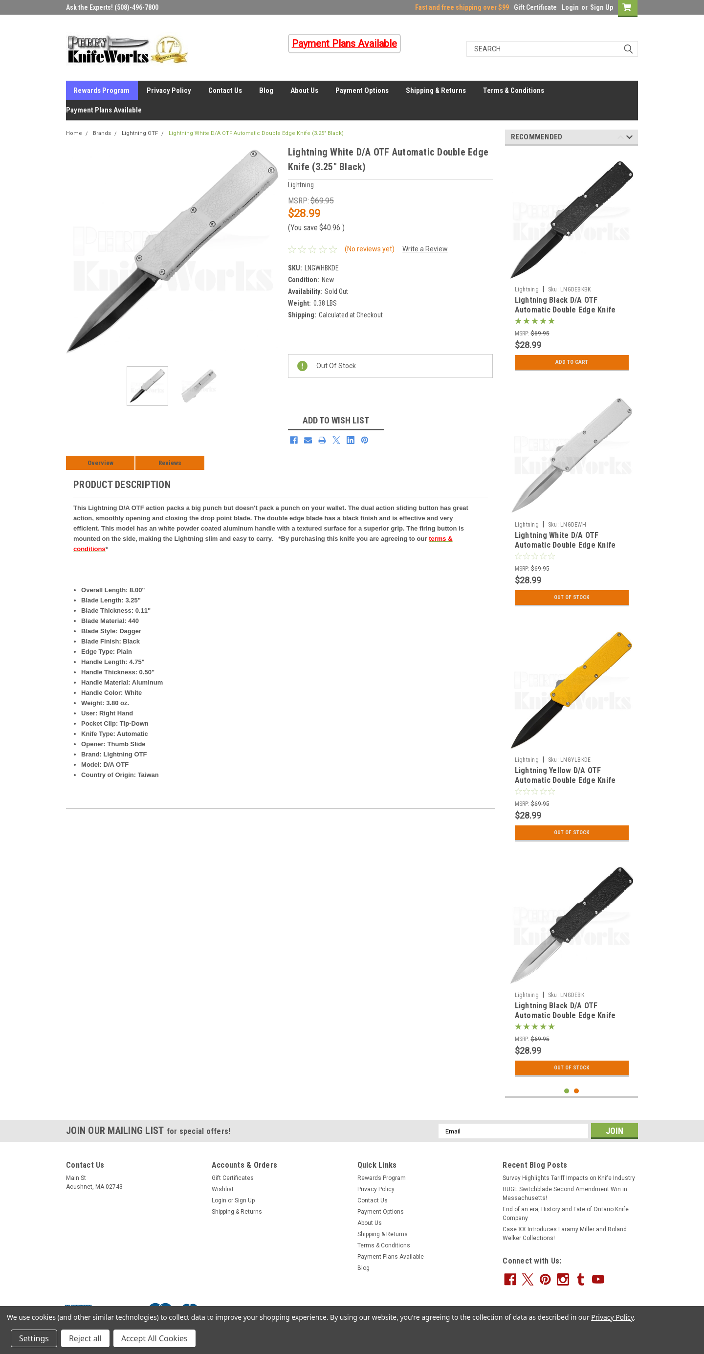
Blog (266, 90)
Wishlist (223, 1189)
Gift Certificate (535, 7)
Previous (620, 138)
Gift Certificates (233, 1178)
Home (74, 133)
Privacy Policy (169, 90)
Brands (102, 133)
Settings (34, 1338)
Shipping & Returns (436, 90)
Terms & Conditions (513, 90)
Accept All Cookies (154, 1338)
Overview (100, 462)
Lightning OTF (140, 133)
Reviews (169, 462)
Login (570, 7)
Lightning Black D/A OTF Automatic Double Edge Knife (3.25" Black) (565, 309)
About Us (304, 90)
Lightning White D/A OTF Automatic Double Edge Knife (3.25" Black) (256, 133)
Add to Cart (571, 362)
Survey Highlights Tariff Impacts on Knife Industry (569, 1178)
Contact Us (225, 90)
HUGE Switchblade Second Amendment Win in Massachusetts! (565, 1193)
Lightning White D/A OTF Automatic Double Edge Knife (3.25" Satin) (565, 545)
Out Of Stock (572, 597)
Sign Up (601, 7)
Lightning (527, 289)
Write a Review (425, 249)
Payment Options (362, 90)
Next (629, 138)
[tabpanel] (572, 264)
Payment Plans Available (104, 110)
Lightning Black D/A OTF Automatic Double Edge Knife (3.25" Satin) (565, 1015)
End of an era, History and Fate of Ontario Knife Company (566, 1213)
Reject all (85, 1338)
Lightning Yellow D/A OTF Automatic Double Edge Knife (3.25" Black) (565, 780)
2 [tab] (576, 1091)
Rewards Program (101, 90)
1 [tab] (567, 1091)
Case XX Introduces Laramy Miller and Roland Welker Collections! (565, 1234)
